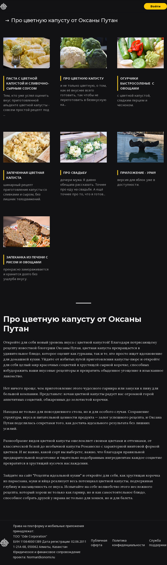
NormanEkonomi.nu (41, 557)
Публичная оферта (99, 542)
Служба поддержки (157, 542)
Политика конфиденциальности (128, 542)
